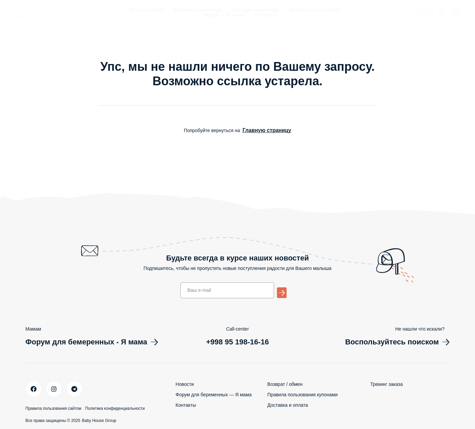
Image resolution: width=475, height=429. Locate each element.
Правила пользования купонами (302, 394)
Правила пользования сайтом (53, 405)
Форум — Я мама (223, 15)
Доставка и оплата (287, 404)
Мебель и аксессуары (315, 9)
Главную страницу (267, 130)
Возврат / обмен (285, 383)
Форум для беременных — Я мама (214, 394)
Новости (185, 383)
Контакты (266, 15)
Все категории (146, 9)
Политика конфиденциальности (125, 405)
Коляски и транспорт (197, 9)
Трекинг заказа (386, 383)
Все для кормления (255, 9)
